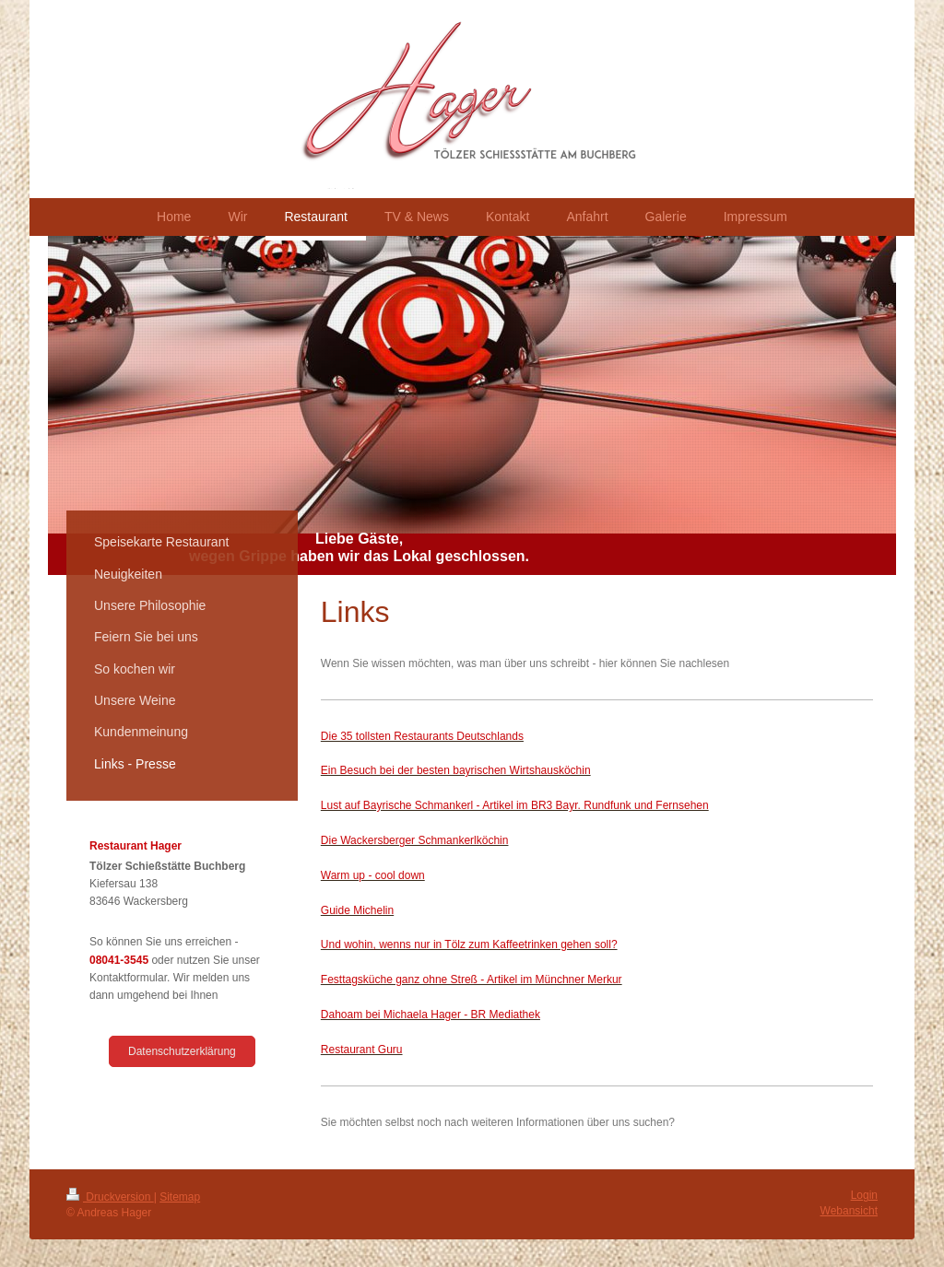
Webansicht (849, 1210)
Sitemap (179, 1197)
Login (864, 1195)
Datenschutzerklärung (182, 1051)
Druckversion (110, 1197)
